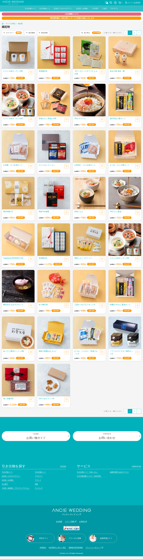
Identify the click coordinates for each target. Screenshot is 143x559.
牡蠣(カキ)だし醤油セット (120, 305)
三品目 (104, 8)
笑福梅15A (43, 258)
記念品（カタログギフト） (63, 8)
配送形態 (43, 33)
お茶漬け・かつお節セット (85, 165)
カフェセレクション (47, 165)
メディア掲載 (71, 521)
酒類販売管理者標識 (76, 547)
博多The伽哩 (44, 211)
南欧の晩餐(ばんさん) (47, 351)
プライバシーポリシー (94, 547)
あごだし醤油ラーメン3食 (13, 351)
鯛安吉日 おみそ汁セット (13, 305)
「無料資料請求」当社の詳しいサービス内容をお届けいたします (71, 18)
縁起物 (20, 23)
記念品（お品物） (82, 8)
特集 (36, 484)
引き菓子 (95, 8)
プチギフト (114, 8)
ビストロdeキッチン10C (119, 258)
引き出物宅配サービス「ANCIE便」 (89, 476)
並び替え (91, 33)
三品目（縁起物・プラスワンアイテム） (16, 488)
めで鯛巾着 (43, 305)
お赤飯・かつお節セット (13, 165)
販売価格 (30, 33)
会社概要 (59, 521)
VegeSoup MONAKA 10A (13, 258)
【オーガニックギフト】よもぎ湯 (86, 72)
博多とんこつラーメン (83, 258)
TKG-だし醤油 (115, 211)
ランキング (39, 488)
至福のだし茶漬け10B (47, 118)
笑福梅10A (43, 71)
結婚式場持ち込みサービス (119, 472)
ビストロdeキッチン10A (13, 118)
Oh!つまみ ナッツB (46, 398)
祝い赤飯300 (8, 398)
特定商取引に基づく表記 (57, 547)
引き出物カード (30, 8)
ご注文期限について (71, 14)
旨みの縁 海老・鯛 (117, 71)
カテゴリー (12, 33)
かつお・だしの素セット (119, 165)
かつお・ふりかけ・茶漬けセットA (86, 352)
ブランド (38, 480)
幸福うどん (78, 211)
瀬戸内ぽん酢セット (118, 118)
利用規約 (43, 547)
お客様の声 (83, 521)
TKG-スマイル (80, 118)
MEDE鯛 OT (8, 211)
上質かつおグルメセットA (84, 305)
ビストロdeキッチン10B (13, 71)
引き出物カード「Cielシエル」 (87, 472)
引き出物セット (44, 8)
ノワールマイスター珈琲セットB (121, 352)
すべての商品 (10, 23)
